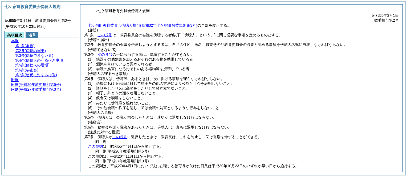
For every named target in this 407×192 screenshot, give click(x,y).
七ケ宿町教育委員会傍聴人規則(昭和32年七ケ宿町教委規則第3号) (142, 25)
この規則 (104, 35)
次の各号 (104, 54)
